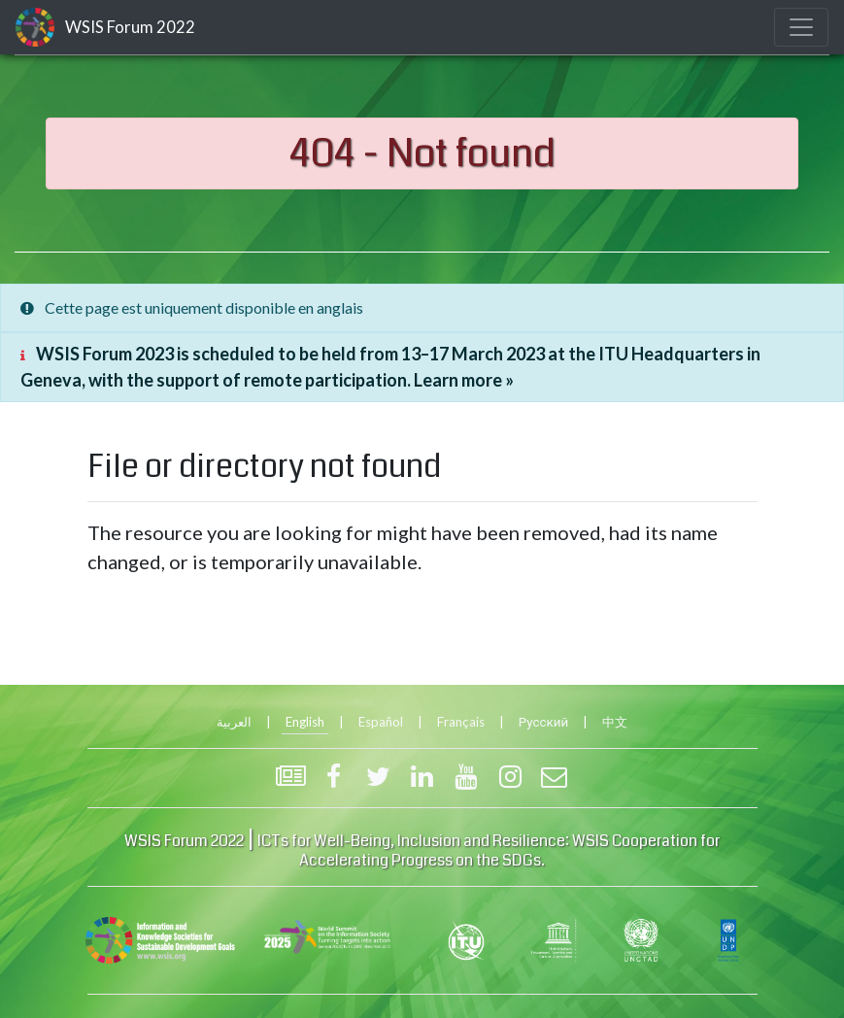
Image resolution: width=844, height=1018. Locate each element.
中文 (614, 722)
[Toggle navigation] (801, 27)
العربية (234, 722)
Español (380, 722)
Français (461, 722)
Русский (543, 722)
